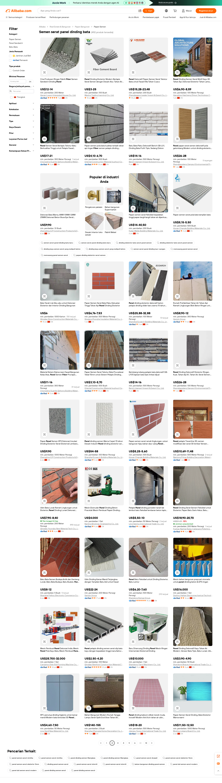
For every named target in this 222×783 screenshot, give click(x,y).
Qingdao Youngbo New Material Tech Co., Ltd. (59, 528)
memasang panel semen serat (184, 249)
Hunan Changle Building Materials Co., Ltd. (191, 228)
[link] (218, 756)
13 (146, 743)
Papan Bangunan (82, 27)
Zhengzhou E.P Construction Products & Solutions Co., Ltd (59, 231)
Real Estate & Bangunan (60, 27)
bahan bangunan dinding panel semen (148, 764)
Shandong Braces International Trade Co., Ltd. (192, 664)
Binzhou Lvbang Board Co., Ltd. (186, 731)
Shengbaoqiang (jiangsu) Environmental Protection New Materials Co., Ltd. (192, 164)
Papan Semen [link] (100, 27)
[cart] (175, 11)
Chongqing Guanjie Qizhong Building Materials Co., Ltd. (59, 162)
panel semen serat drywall (145, 758)
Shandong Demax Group (139, 598)
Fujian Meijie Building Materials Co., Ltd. (146, 231)
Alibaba (42, 27)
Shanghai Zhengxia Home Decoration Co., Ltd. (104, 731)
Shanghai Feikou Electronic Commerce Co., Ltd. (59, 595)
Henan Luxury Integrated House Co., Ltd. (58, 95)
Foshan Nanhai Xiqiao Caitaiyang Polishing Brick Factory (192, 529)
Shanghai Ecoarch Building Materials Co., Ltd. (148, 322)
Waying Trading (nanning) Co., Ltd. (99, 95)
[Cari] (148, 10)
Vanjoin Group (179, 319)
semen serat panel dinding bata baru (57, 243)
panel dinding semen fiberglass (81, 758)
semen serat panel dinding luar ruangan (148, 249)
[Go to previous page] (100, 743)
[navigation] (21, 385)
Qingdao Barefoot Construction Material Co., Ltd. (104, 664)
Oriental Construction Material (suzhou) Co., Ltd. (104, 162)
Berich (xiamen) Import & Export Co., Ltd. (146, 162)
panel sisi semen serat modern (184, 764)
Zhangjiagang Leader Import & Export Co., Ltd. (148, 95)
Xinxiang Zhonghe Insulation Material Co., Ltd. (104, 319)
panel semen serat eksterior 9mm (178, 758)
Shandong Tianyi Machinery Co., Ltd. (145, 664)
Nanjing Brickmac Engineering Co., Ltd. (102, 524)
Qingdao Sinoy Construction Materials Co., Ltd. (59, 319)
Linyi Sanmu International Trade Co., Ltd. (146, 524)
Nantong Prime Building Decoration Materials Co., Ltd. (192, 457)
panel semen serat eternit (85, 764)
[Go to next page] (151, 743)
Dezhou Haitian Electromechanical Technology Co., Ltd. (192, 595)
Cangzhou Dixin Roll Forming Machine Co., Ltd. (59, 664)
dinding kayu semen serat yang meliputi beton (60, 249)
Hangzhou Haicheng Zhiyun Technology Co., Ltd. (192, 95)
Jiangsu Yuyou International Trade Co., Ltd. (147, 731)
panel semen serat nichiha (21, 758)
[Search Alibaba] (88, 10)
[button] (140, 10)
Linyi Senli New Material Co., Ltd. (54, 731)
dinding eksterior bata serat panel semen (134, 243)
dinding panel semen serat (56, 764)
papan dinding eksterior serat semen (89, 255)
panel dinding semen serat (54, 770)
